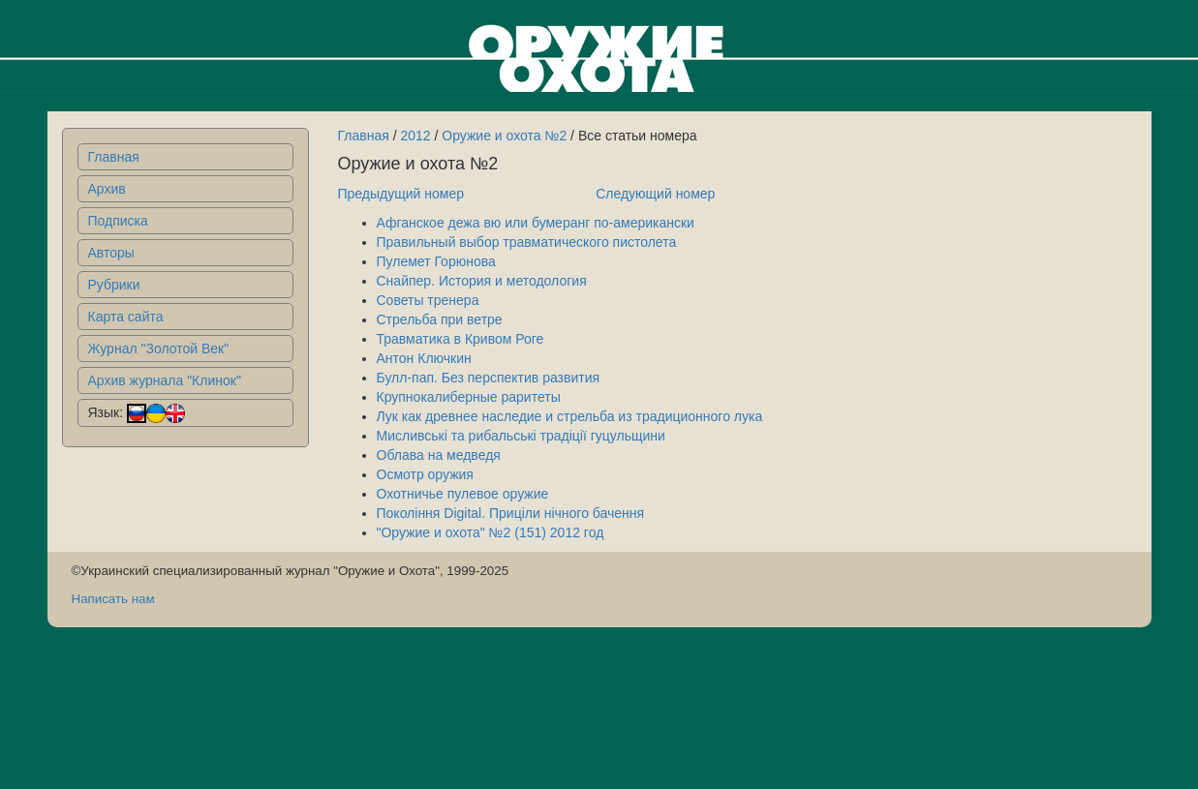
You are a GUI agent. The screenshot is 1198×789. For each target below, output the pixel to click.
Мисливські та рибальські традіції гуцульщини (521, 435)
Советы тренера (428, 300)
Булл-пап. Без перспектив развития (488, 377)
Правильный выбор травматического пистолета (527, 242)
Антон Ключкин (424, 358)
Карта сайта (126, 316)
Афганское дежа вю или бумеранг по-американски (535, 222)
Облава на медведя (439, 455)
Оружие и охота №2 (504, 135)
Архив (107, 189)
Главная (113, 157)
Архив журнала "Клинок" (164, 380)
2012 (415, 135)
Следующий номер (655, 193)
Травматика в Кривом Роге (460, 339)
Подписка (118, 220)
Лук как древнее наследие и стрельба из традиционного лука (570, 416)
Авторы (111, 252)
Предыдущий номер (401, 193)
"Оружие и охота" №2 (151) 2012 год (490, 532)
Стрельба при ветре (440, 319)
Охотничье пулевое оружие (463, 493)
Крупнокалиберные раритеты (469, 397)
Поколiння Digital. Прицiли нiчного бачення (511, 513)
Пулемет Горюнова (436, 261)
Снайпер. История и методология (482, 280)
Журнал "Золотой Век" (159, 348)
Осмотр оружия (425, 474)
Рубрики (114, 284)
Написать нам (113, 599)
